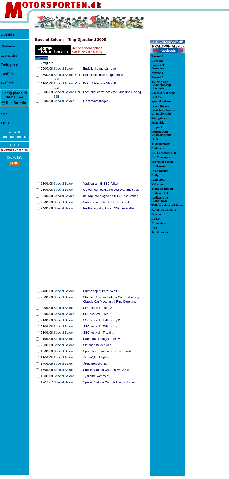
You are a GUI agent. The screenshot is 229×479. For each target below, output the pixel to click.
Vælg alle (46, 63)
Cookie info (14, 157)
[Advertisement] (89, 143)
